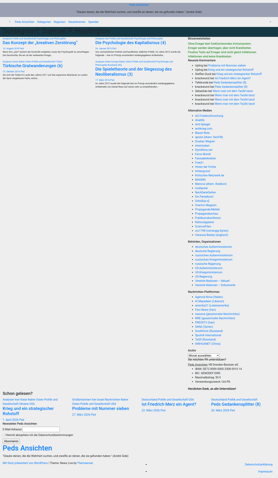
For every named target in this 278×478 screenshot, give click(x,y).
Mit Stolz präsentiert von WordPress (26, 463)
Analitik (199, 120)
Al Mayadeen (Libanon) (209, 301)
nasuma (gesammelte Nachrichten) (217, 314)
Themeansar (85, 463)
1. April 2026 (11, 419)
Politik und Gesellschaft (24, 38)
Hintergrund (202, 171)
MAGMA (200, 179)
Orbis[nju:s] (202, 201)
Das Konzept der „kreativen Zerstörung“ (40, 42)
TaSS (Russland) (205, 339)
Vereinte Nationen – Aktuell (212, 281)
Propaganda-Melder (207, 209)
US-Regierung (203, 276)
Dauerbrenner (76, 22)
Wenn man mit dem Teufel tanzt (233, 91)
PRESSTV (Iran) (205, 322)
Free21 (199, 162)
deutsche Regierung (207, 251)
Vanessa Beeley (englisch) (211, 235)
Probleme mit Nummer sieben (227, 65)
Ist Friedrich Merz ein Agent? (233, 78)
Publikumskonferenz (208, 218)
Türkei (59, 61)
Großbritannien (82, 399)
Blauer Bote (202, 133)
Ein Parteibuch (204, 196)
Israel (101, 399)
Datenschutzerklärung (259, 464)
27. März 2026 (81, 414)
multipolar (201, 188)
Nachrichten (113, 399)
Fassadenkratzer (205, 158)
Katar (24, 399)
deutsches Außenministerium (213, 246)
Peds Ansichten (139, 5)
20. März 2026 (220, 410)
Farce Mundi (203, 154)
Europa (115, 61)
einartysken (202, 145)
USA (120, 65)
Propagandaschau (206, 213)
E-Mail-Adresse (12, 429)
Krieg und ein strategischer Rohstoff (231, 69)
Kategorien (44, 22)
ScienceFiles (203, 226)
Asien (15, 61)
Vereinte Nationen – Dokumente (215, 285)
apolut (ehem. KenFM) (209, 137)
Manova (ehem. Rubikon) (211, 184)
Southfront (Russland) (209, 331)
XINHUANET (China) (207, 343)
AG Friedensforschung (209, 116)
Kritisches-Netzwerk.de (209, 175)
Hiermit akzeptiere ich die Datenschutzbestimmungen (38, 435)
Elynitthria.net (203, 150)
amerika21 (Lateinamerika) (212, 305)
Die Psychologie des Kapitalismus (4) (130, 42)
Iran (107, 38)
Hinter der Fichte (205, 167)
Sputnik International (208, 335)
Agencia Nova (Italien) (209, 297)
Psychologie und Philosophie (51, 38)
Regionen (60, 22)
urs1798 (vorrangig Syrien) (211, 230)
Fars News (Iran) (205, 309)
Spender (93, 22)
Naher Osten (25, 61)
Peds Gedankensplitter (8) (230, 82)
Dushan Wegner (205, 141)
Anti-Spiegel (202, 124)
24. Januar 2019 (103, 48)
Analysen (7, 38)
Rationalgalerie (204, 222)
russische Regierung (208, 263)
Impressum (265, 471)
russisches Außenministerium (214, 255)
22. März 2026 (151, 410)
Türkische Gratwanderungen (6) (33, 65)
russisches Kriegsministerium (213, 259)
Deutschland (150, 399)
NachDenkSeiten (205, 192)
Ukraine (24, 404)
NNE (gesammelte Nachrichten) (215, 318)
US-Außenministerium (209, 268)
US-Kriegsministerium (208, 272)
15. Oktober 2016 (12, 71)
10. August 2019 (11, 48)
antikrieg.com (203, 128)
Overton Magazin (205, 205)
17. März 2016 (102, 80)
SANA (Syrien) (204, 326)
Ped (22, 48)
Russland (113, 65)
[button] (9, 22)
